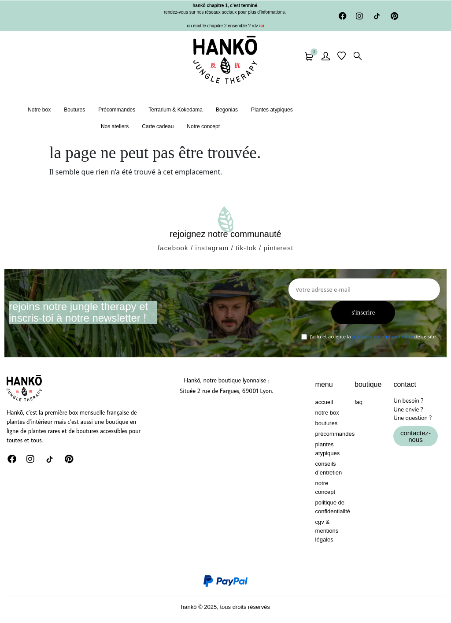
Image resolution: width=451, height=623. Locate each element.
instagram (212, 248)
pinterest (278, 248)
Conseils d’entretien (328, 468)
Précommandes (116, 110)
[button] (355, 55)
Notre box (39, 110)
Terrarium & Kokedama (175, 110)
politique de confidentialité (382, 337)
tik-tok (246, 248)
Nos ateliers (115, 126)
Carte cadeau (158, 126)
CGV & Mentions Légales (327, 531)
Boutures (74, 110)
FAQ (358, 402)
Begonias (227, 110)
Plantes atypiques (272, 110)
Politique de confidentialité (330, 507)
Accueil (324, 402)
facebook (173, 248)
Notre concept (203, 126)
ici (261, 25)
